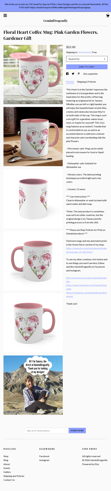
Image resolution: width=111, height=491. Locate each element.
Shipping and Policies (13, 476)
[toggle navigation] (5, 15)
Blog (5, 460)
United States (84, 52)
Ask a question (90, 73)
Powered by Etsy (90, 464)
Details (70, 81)
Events (6, 468)
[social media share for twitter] (73, 73)
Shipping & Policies (86, 81)
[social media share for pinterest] (79, 73)
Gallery (7, 472)
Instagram (44, 460)
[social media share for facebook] (67, 73)
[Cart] (107, 16)
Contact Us (9, 479)
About (6, 464)
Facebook (44, 456)
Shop (5, 456)
